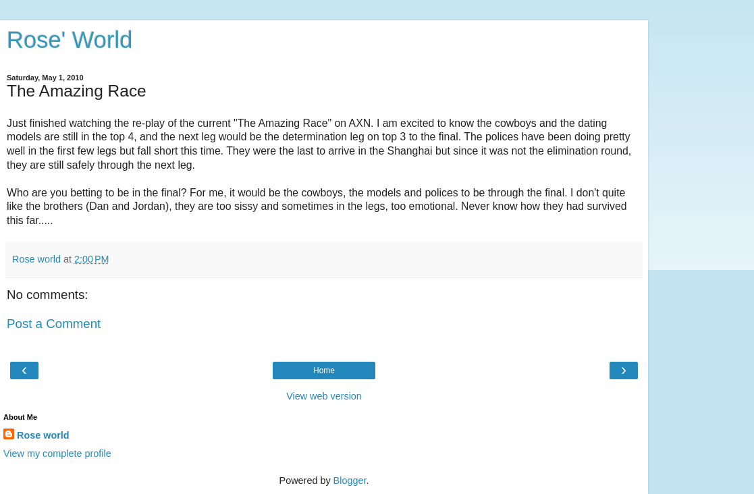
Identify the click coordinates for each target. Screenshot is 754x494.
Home (324, 370)
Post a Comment (54, 324)
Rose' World (69, 40)
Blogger (350, 480)
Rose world (43, 435)
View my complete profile (57, 453)
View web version (324, 396)
